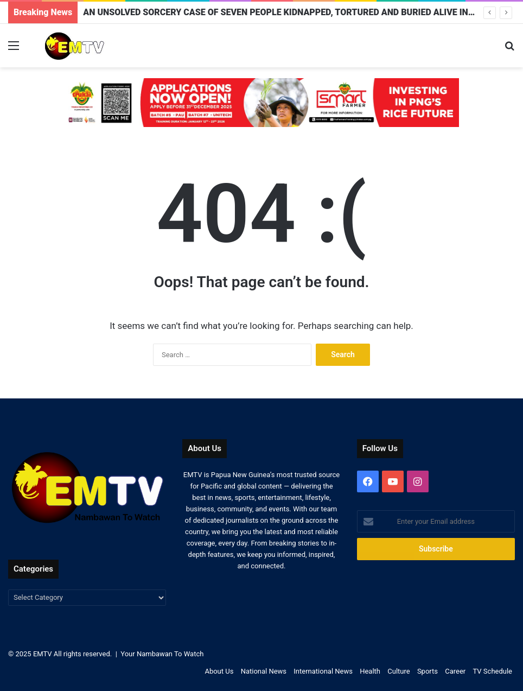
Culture (398, 671)
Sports (427, 671)
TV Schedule (493, 671)
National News (263, 671)
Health (370, 671)
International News (323, 671)
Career (455, 671)
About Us (219, 671)
